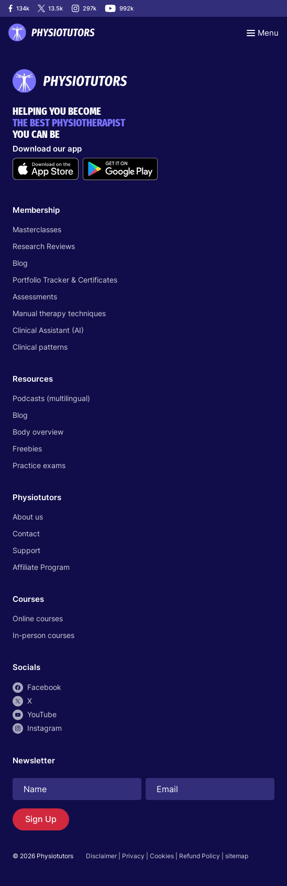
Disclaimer (101, 856)
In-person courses (43, 635)
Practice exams (39, 465)
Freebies (27, 448)
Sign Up (41, 819)
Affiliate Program (41, 567)
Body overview (38, 431)
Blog (20, 262)
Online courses (38, 618)
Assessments (35, 296)
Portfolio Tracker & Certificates (65, 279)
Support (26, 550)
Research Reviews (44, 246)
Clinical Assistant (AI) (48, 330)
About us (28, 516)
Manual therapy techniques (59, 313)
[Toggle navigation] (262, 32)
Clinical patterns (40, 346)
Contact (26, 533)
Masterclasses (37, 229)
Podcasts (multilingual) (51, 398)
